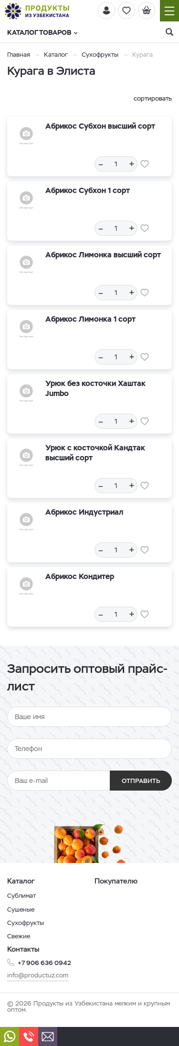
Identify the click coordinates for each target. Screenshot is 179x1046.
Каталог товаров (42, 32)
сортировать (153, 98)
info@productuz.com (37, 975)
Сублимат (21, 896)
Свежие (18, 936)
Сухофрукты (100, 55)
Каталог (56, 55)
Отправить (141, 781)
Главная (18, 55)
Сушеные (20, 909)
